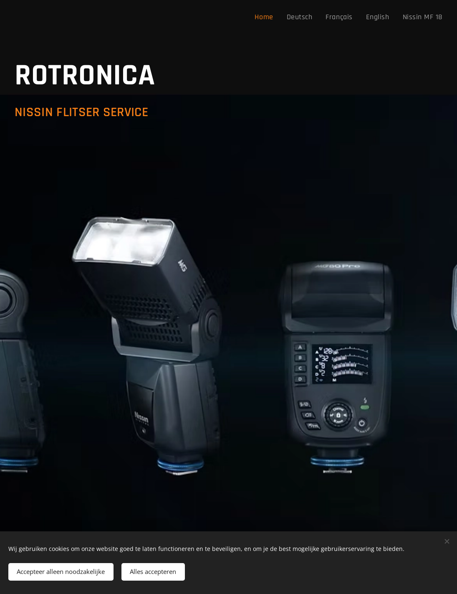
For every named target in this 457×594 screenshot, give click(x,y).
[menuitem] (280, 17)
